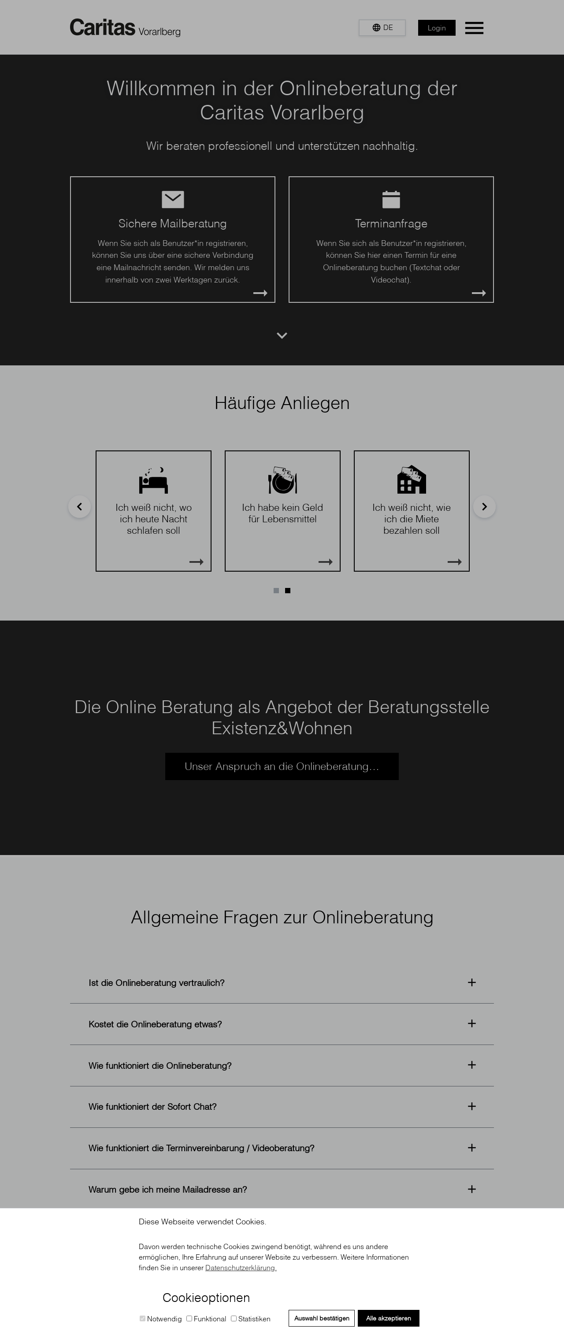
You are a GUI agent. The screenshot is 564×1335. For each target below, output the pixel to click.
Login (437, 27)
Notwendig (161, 1318)
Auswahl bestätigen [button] (321, 1318)
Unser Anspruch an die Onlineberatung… (282, 766)
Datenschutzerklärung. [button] (241, 1267)
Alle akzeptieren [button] (388, 1318)
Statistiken (251, 1318)
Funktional (206, 1318)
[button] (382, 27)
